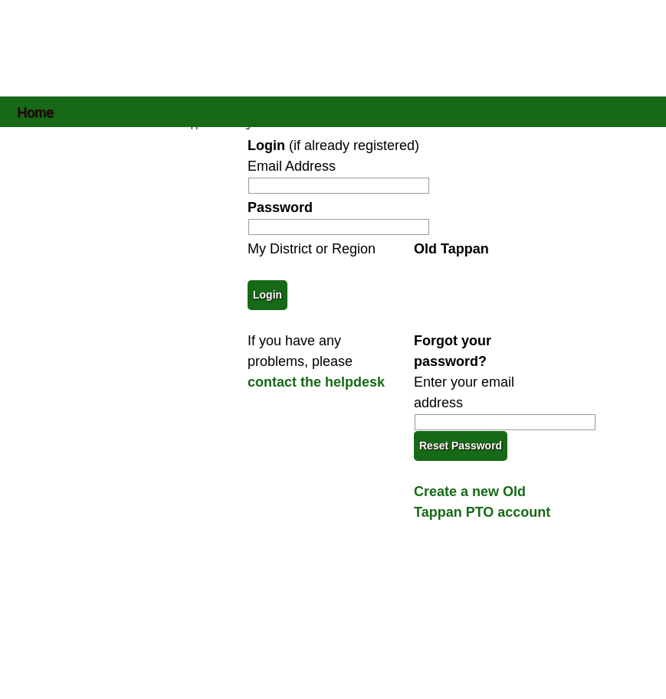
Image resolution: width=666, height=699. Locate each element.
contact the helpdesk (316, 382)
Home (35, 111)
